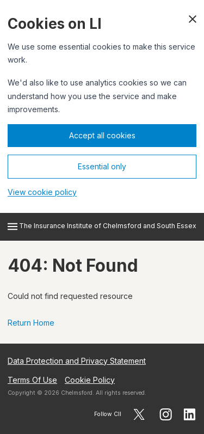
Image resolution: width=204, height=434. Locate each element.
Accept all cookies (102, 135)
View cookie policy (42, 192)
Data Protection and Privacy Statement (77, 360)
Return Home (31, 322)
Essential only (102, 166)
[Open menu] (12, 226)
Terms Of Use (32, 379)
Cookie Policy (90, 379)
